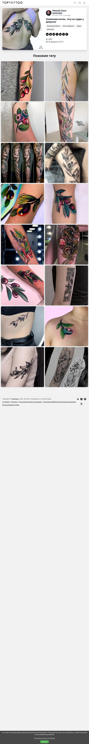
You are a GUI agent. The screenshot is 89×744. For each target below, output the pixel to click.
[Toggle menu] (79, 3)
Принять (44, 742)
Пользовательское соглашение (44, 738)
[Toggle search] (75, 3)
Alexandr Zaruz (59, 10)
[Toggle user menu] (84, 3)
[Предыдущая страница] (7, 29)
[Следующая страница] (40, 29)
